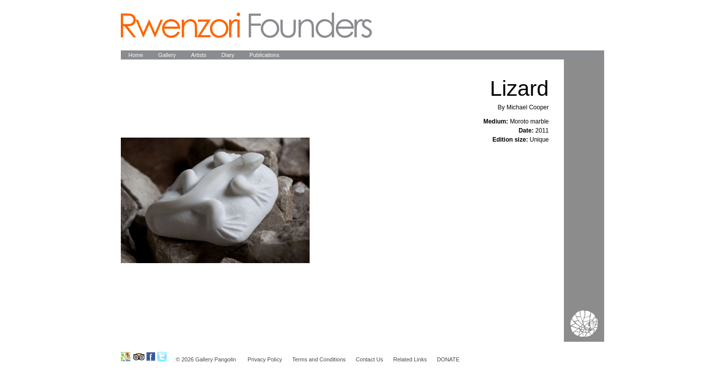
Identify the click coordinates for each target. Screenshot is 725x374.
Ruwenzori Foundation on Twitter (162, 356)
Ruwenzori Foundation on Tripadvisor (138, 356)
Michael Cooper (527, 107)
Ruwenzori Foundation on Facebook (151, 356)
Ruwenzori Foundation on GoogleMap (125, 356)
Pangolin (246, 25)
